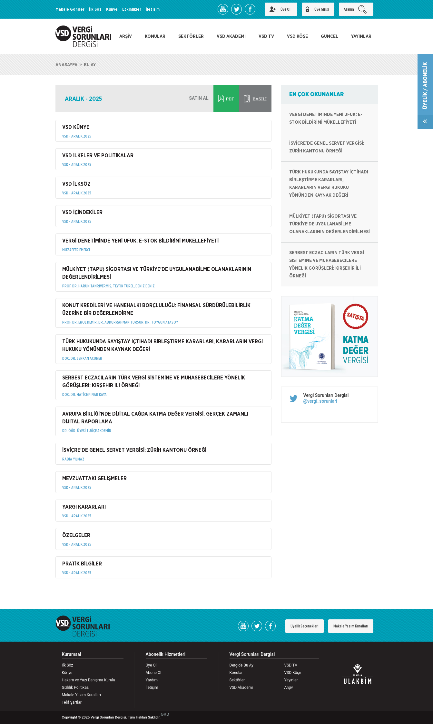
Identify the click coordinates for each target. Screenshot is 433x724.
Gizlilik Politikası (76, 687)
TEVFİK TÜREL (123, 286)
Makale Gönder (69, 9)
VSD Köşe (292, 673)
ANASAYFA (66, 65)
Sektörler (237, 680)
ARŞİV (125, 36)
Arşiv (288, 687)
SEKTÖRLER (191, 36)
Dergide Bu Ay (241, 665)
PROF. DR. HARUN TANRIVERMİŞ (86, 286)
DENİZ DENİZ (145, 286)
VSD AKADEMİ (231, 36)
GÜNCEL (329, 36)
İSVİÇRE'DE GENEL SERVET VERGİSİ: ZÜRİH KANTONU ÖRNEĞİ (134, 450)
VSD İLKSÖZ (76, 184)
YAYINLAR (361, 36)
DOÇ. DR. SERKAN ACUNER (82, 358)
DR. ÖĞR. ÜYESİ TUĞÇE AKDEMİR (86, 431)
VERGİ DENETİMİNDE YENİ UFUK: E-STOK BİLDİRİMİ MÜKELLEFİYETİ (140, 240)
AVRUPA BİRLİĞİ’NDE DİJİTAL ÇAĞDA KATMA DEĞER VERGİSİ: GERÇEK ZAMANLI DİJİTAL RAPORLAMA (155, 417)
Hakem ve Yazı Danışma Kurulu (88, 680)
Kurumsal (71, 654)
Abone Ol (154, 673)
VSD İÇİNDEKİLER (82, 212)
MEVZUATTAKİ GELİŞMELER (94, 478)
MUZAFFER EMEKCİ (76, 250)
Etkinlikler (131, 9)
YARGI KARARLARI (84, 507)
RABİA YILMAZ (73, 459)
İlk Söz (95, 9)
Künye (112, 9)
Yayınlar (291, 680)
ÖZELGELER (76, 535)
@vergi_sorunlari (320, 401)
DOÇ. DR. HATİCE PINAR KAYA (84, 395)
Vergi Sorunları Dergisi (326, 395)
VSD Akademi (241, 687)
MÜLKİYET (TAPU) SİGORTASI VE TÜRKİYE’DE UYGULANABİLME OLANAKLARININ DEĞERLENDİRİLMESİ (156, 273)
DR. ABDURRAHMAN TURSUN (120, 322)
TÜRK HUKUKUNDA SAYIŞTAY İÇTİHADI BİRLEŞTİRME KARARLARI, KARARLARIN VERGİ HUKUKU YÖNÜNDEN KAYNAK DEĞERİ (162, 345)
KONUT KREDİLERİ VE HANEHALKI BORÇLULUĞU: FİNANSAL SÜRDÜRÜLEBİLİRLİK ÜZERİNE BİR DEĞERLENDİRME (156, 309)
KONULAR (155, 36)
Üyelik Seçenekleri (304, 626)
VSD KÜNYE (75, 127)
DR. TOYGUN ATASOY (161, 322)
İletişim (153, 9)
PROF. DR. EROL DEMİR (79, 322)
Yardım (152, 680)
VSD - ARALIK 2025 (76, 136)
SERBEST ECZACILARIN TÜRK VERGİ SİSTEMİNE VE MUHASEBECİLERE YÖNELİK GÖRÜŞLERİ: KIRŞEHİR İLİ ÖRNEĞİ (153, 381)
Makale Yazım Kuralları (350, 626)
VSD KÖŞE (297, 36)
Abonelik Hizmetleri (166, 654)
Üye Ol (151, 665)
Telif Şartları (72, 702)
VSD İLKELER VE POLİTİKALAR (97, 155)
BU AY (90, 65)
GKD (165, 714)
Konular (236, 673)
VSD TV (266, 36)
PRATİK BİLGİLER (82, 563)
